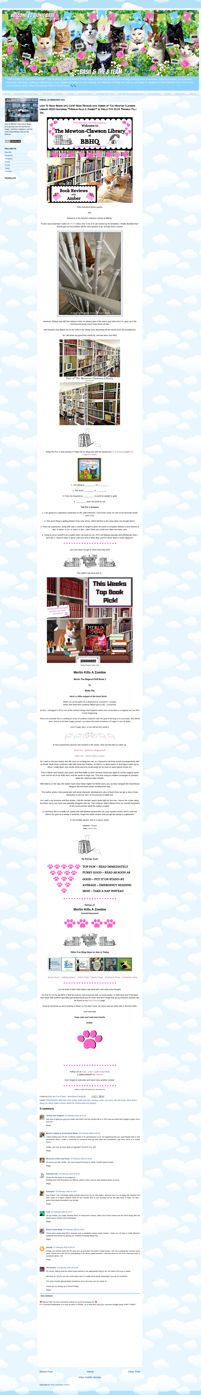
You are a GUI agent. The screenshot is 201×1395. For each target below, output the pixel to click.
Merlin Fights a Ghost (57, 1103)
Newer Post (46, 1371)
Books (168, 94)
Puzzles (70, 94)
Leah (48, 1212)
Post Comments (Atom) (60, 1385)
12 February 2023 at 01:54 (67, 1268)
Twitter (7, 168)
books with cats (84, 1100)
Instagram (9, 159)
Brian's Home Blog (54, 1230)
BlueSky (8, 152)
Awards (193, 94)
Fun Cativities (154, 94)
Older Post (134, 1371)
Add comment (47, 1296)
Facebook (9, 155)
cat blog (94, 1100)
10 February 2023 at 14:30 (81, 1159)
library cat (44, 1103)
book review (72, 1100)
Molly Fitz (70, 1103)
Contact (59, 94)
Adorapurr (50, 1192)
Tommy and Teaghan (55, 1116)
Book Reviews (85, 94)
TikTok (7, 162)
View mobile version (90, 1377)
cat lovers (109, 1100)
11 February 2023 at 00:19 (64, 1247)
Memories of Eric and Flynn (58, 1159)
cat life (101, 1100)
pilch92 (49, 1247)
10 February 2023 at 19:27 (66, 1192)
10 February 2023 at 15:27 (69, 1174)
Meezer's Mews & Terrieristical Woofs (62, 1133)
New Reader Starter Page (26, 94)
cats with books (120, 1100)
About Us (46, 94)
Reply (48, 1125)
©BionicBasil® (51, 1100)
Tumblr (7, 165)
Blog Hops (180, 94)
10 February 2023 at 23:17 (61, 1212)
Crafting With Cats (105, 94)
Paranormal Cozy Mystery (85, 1103)
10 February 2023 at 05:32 (89, 1133)
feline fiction (132, 1100)
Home (7, 94)
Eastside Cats (52, 1174)
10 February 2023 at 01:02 (75, 1116)
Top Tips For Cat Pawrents (130, 94)
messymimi (51, 1268)
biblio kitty (62, 1100)
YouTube (8, 171)
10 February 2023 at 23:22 (73, 1230)
